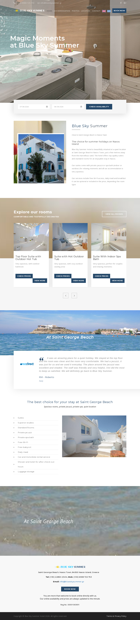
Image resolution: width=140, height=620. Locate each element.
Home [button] (49, 11)
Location (85, 11)
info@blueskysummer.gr (50, 3)
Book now (119, 11)
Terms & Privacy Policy (116, 616)
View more (39, 281)
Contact (96, 11)
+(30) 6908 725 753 (24, 3)
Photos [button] (75, 11)
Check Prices (24, 276)
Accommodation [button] (62, 11)
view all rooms (114, 214)
